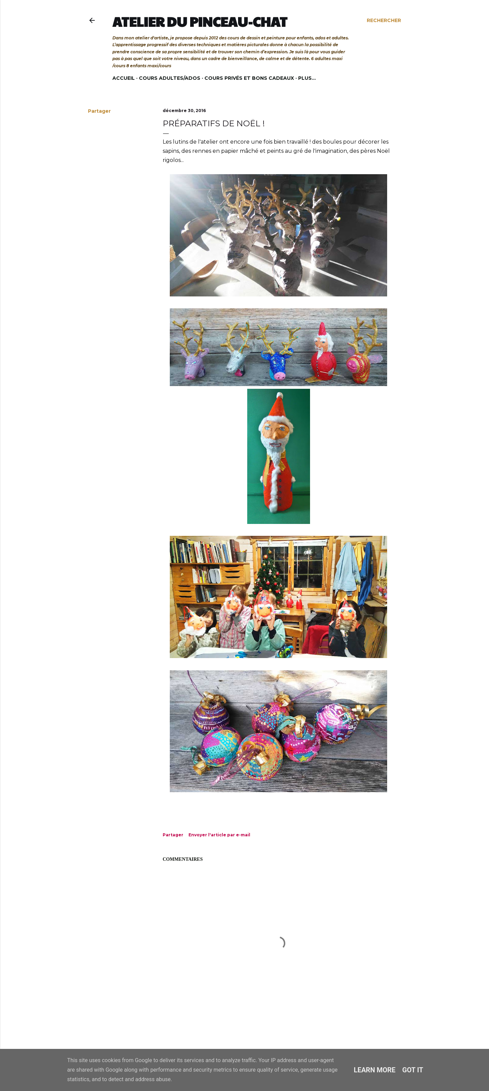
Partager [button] (99, 111)
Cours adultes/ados (169, 78)
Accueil (123, 78)
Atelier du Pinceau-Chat (199, 21)
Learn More (375, 1070)
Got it (412, 1070)
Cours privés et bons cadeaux (249, 78)
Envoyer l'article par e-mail (219, 834)
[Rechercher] (384, 20)
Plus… (307, 78)
